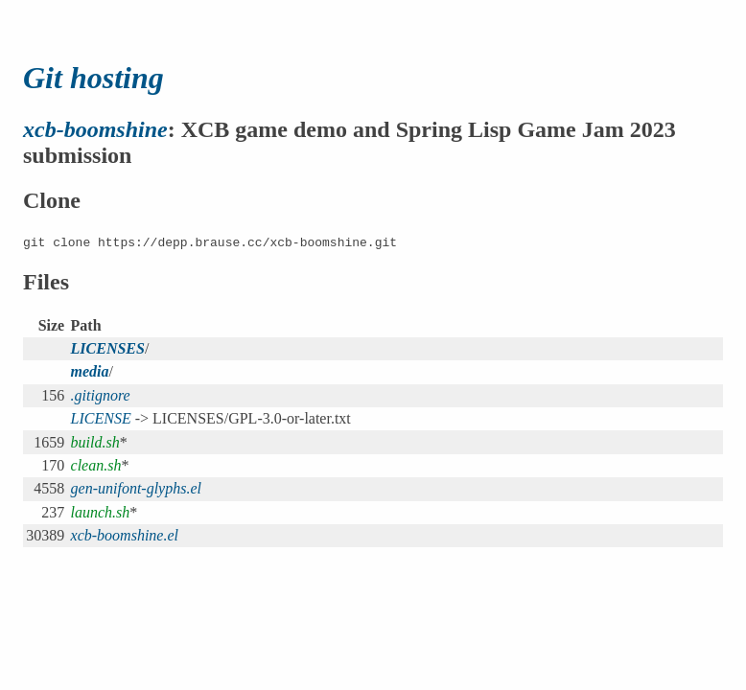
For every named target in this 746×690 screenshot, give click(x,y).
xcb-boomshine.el (124, 535)
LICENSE (101, 418)
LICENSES (108, 348)
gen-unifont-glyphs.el (136, 488)
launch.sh (100, 512)
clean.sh (96, 465)
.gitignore (100, 395)
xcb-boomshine (95, 129)
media (90, 371)
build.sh (95, 442)
